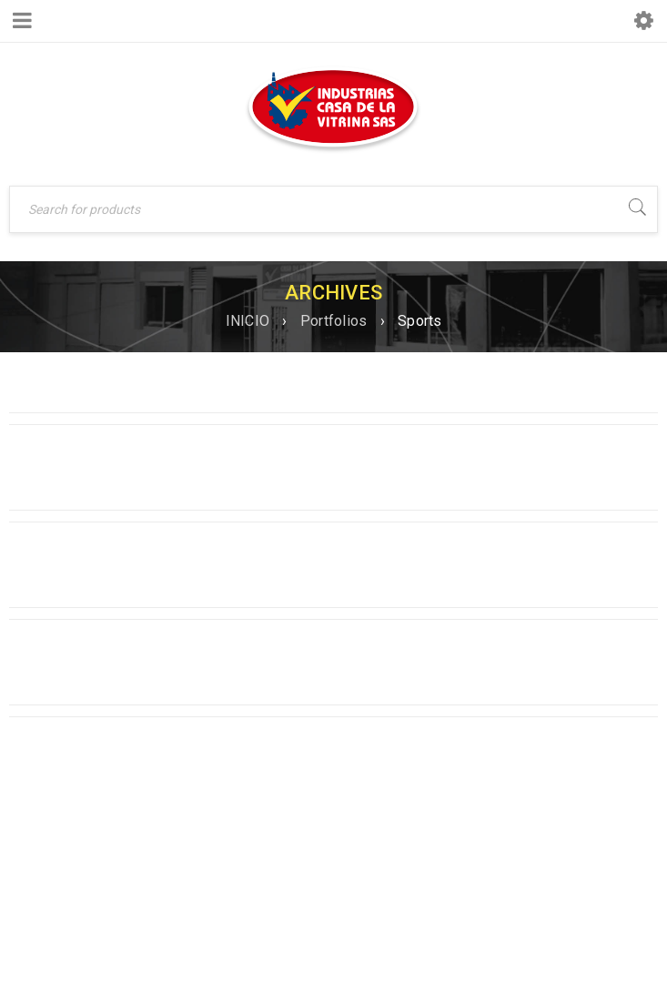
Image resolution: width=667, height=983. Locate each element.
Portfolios (334, 320)
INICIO (248, 320)
